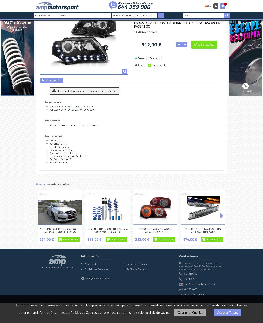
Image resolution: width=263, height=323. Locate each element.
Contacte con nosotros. (194, 294)
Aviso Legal (90, 264)
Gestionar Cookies (190, 312)
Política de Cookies (136, 269)
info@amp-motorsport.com (200, 284)
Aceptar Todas (227, 312)
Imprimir (142, 65)
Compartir (154, 58)
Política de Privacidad (137, 264)
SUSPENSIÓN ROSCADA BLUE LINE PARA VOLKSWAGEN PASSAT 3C (108, 230)
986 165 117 (190, 279)
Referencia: (140, 31)
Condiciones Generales (96, 269)
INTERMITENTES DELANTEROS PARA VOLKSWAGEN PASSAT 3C (203, 230)
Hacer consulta (159, 65)
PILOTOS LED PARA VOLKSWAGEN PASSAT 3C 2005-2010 (155, 230)
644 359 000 (133, 6)
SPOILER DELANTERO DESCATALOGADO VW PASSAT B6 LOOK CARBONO (59, 230)
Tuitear (139, 58)
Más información (51, 80)
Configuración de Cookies (96, 278)
